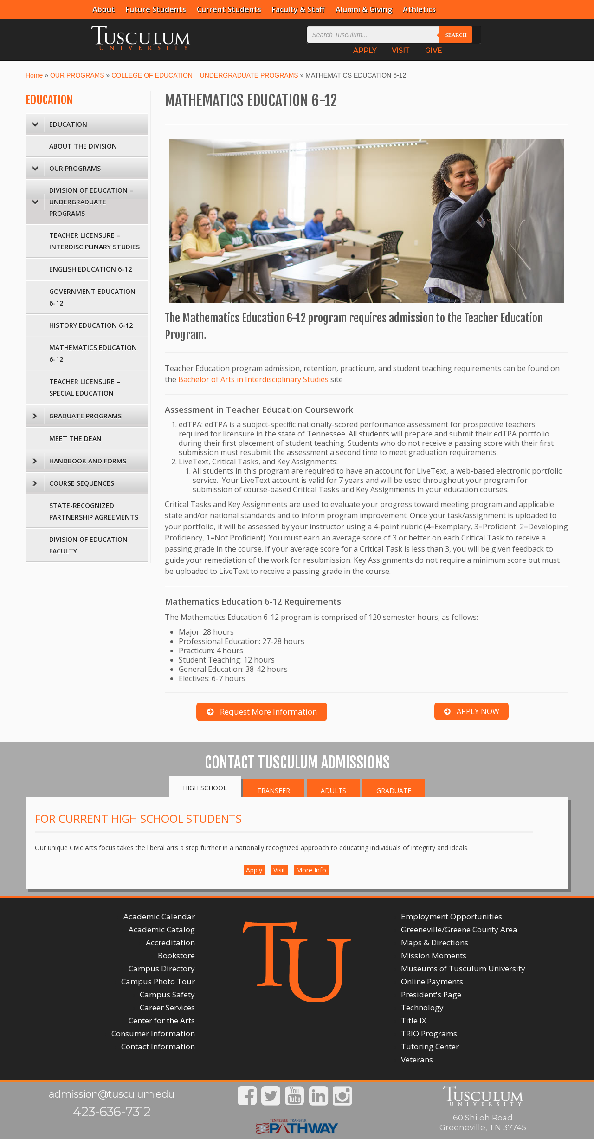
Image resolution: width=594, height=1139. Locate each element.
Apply (254, 870)
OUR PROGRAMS (77, 75)
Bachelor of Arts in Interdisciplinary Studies (253, 379)
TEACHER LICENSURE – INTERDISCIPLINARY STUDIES (94, 241)
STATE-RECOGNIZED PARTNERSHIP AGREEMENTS (93, 511)
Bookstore (176, 955)
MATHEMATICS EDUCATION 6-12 (93, 353)
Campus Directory (162, 968)
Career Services (167, 1007)
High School (205, 787)
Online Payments (432, 981)
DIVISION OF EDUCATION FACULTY (88, 545)
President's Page (431, 994)
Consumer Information (153, 1033)
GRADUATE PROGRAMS (77, 416)
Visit (279, 870)
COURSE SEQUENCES (73, 483)
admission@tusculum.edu (111, 1094)
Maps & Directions (434, 942)
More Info (311, 870)
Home (34, 75)
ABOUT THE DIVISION (83, 146)
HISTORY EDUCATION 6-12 (91, 325)
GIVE (433, 50)
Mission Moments (433, 955)
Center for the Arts (162, 1020)
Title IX (413, 1020)
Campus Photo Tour (158, 981)
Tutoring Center (430, 1046)
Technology (422, 1007)
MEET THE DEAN (75, 438)
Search (456, 35)
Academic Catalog (162, 929)
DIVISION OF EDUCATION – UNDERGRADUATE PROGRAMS (82, 202)
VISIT (400, 50)
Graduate (393, 790)
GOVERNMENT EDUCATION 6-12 (92, 297)
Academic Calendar (159, 916)
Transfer (273, 790)
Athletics (419, 9)
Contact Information (158, 1046)
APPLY (364, 50)
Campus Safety (167, 994)
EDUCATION (49, 100)
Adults (333, 790)
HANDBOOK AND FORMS (79, 461)
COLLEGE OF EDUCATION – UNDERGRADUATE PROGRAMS (204, 75)
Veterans (417, 1059)
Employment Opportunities (451, 916)
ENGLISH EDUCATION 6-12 (90, 269)
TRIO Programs (429, 1033)
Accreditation (170, 942)
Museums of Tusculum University (463, 968)
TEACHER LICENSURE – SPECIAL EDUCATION (84, 387)
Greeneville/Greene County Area (459, 929)
